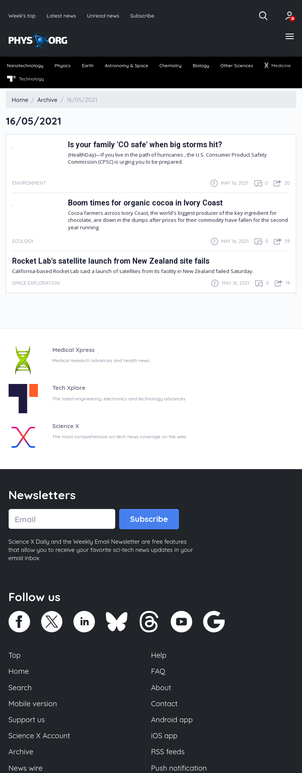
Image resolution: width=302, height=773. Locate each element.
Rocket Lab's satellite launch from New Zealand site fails (111, 261)
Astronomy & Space (126, 66)
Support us (27, 720)
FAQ (158, 671)
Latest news (61, 15)
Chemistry (170, 66)
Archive (21, 752)
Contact (164, 703)
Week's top (22, 15)
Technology (25, 79)
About (161, 687)
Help (159, 655)
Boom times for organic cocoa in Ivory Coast (146, 202)
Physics (63, 66)
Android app (172, 720)
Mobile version (33, 703)
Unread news (103, 15)
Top (15, 655)
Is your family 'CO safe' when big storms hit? (145, 144)
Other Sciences (236, 66)
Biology (201, 66)
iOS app (164, 736)
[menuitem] (25, 66)
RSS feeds (168, 752)
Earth (87, 66)
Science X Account (39, 736)
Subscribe (142, 15)
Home (19, 671)
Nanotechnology (25, 66)
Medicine (277, 66)
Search (20, 687)
